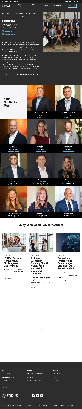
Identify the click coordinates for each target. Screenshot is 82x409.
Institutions (59, 6)
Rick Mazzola (68, 213)
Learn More (38, 117)
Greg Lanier (68, 146)
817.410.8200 (8, 31)
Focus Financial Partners (34, 380)
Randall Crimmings (68, 112)
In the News (5, 387)
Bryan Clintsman (41, 112)
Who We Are (33, 6)
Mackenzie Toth (41, 213)
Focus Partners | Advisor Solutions (37, 373)
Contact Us (56, 380)
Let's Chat (72, 5)
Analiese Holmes (68, 180)
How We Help (20, 6)
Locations (5, 384)
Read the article (8, 278)
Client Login (56, 373)
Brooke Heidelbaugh (14, 213)
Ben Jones (13, 180)
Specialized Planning (8, 377)
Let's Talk (44, 117)
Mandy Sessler (41, 146)
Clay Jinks (41, 180)
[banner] (8, 5)
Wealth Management (8, 373)
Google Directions (9, 34)
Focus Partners (31, 377)
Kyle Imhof (13, 146)
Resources (45, 6)
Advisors (4, 380)
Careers (55, 377)
